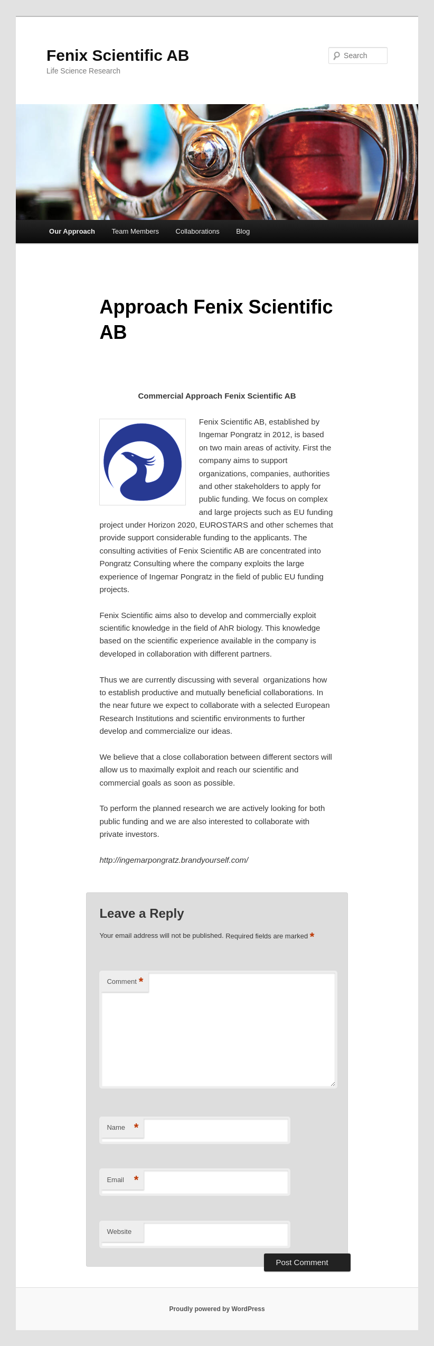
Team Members (135, 231)
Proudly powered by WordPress (217, 1309)
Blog (243, 231)
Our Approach (72, 231)
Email (122, 1180)
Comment (125, 982)
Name (122, 1128)
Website (119, 1232)
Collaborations (198, 231)
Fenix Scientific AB (118, 55)
